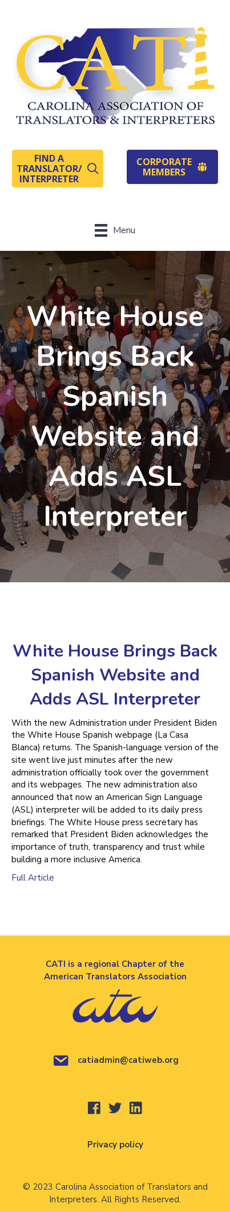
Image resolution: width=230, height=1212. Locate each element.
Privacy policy (115, 1144)
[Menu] (115, 230)
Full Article (32, 877)
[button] (57, 168)
